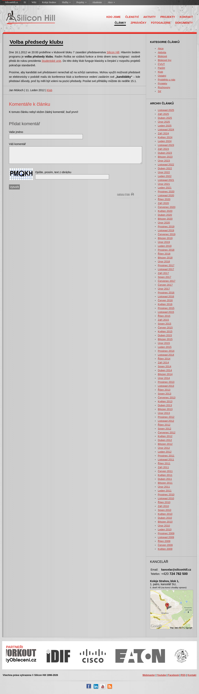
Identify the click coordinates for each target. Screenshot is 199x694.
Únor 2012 (164, 447)
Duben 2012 (165, 440)
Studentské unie (51, 60)
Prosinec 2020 (166, 191)
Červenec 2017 (166, 280)
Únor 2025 (164, 121)
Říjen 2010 (164, 502)
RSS (183, 675)
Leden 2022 (164, 176)
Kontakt (192, 675)
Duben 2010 (165, 517)
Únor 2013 (164, 413)
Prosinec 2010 (166, 494)
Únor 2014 (164, 378)
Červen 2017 (165, 284)
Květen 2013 (165, 401)
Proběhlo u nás (166, 79)
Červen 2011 (165, 471)
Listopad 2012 (166, 420)
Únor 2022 (164, 172)
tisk (128, 194)
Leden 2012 (164, 451)
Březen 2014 (165, 374)
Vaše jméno (16, 132)
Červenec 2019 (166, 234)
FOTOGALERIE (161, 22)
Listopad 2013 (166, 385)
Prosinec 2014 (166, 350)
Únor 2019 (164, 242)
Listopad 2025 (166, 110)
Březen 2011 (165, 482)
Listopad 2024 (166, 129)
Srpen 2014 (164, 366)
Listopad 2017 (166, 269)
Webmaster (148, 675)
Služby (66, 2)
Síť (159, 91)
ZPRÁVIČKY (138, 22)
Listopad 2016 (166, 296)
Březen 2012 (165, 444)
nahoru (120, 194)
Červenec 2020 (166, 207)
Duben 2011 (165, 479)
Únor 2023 (164, 160)
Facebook (173, 675)
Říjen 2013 (164, 389)
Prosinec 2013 (166, 382)
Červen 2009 (165, 545)
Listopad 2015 (166, 312)
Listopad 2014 (166, 354)
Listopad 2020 (166, 195)
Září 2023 (163, 149)
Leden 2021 (164, 187)
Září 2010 (163, 506)
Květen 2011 (165, 475)
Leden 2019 (164, 245)
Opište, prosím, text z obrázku (53, 172)
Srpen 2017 (164, 277)
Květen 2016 (165, 304)
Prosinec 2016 (166, 292)
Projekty (81, 2)
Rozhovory (164, 87)
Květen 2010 (165, 513)
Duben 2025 (165, 117)
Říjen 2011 (164, 463)
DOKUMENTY (184, 22)
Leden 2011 (164, 490)
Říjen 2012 (164, 424)
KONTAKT (186, 16)
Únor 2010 (164, 525)
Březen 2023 (165, 156)
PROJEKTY (167, 16)
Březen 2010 (165, 521)
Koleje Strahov (49, 2)
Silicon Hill (113, 52)
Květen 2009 (165, 548)
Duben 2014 (165, 370)
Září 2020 (163, 203)
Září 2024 (163, 133)
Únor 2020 (164, 222)
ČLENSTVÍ (132, 16)
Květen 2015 (165, 331)
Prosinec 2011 (166, 455)
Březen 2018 (165, 257)
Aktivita (162, 52)
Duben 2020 (165, 214)
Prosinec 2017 (166, 265)
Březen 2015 (165, 339)
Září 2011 (163, 467)
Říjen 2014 (164, 358)
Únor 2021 (164, 183)
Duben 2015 (165, 335)
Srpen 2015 (164, 323)
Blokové (162, 56)
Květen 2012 (165, 436)
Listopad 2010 (166, 498)
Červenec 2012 (166, 432)
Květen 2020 (165, 211)
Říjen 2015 (164, 315)
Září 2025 (163, 114)
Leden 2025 (164, 125)
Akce (111, 2)
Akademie (97, 2)
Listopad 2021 (166, 180)
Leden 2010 (164, 529)
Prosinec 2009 (166, 533)
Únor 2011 (164, 486)
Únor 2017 (164, 288)
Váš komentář (17, 144)
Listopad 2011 (166, 459)
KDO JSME (113, 16)
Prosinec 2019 (166, 226)
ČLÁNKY (120, 22)
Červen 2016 (165, 300)
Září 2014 (163, 362)
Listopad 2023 (166, 145)
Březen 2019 (165, 238)
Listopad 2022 (166, 164)
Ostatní (162, 75)
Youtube (161, 675)
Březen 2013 (165, 409)
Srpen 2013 (164, 393)
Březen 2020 (165, 218)
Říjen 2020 (164, 199)
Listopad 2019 (166, 230)
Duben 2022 (165, 168)
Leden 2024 (164, 141)
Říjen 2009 (164, 541)
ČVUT (161, 64)
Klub (160, 71)
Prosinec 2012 (166, 417)
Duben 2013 (165, 405)
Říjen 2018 (164, 253)
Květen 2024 (165, 137)
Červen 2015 (165, 327)
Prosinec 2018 (166, 249)
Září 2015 (163, 319)
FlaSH (161, 67)
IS (25, 2)
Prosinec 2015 (166, 308)
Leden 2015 (164, 347)
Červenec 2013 (166, 397)
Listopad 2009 (166, 537)
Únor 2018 (164, 261)
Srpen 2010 (164, 510)
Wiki (34, 2)
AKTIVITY (149, 16)
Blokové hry (164, 60)
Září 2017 (163, 273)
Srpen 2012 (164, 428)
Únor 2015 (164, 343)
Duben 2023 (165, 152)
